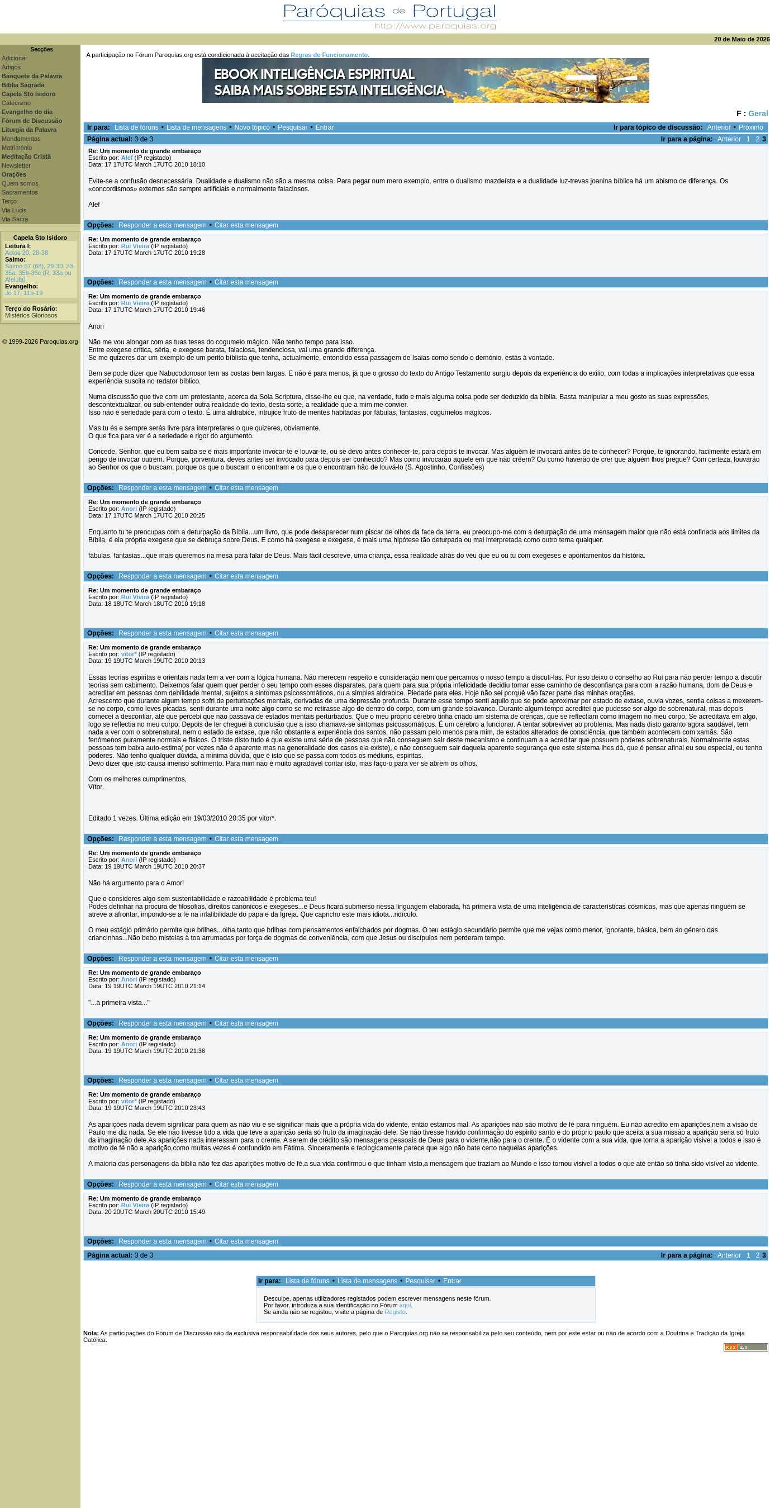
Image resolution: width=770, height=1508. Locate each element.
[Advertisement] (425, 1429)
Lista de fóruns (137, 127)
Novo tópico (252, 127)
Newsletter (16, 165)
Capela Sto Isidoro (40, 237)
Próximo (751, 127)
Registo (394, 1311)
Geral (758, 113)
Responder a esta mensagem (162, 225)
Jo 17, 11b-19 (23, 293)
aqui (405, 1305)
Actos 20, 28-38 (26, 252)
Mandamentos (21, 138)
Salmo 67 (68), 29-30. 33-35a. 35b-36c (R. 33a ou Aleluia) (40, 273)
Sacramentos (20, 192)
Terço (9, 201)
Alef (127, 157)
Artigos (11, 67)
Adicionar (14, 58)
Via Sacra (15, 219)
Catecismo (16, 102)
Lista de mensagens (196, 127)
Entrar (325, 127)
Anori (129, 508)
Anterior (719, 127)
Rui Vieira (135, 246)
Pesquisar (292, 127)
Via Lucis (14, 210)
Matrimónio (17, 147)
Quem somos (20, 183)
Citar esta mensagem (246, 225)
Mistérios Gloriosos (31, 315)
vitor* (129, 654)
